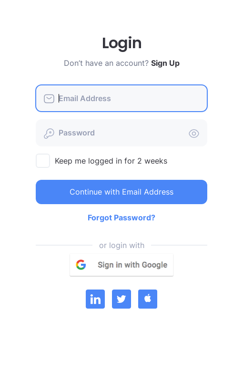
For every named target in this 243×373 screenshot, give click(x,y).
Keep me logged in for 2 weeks (111, 161)
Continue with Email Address (121, 192)
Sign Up (165, 63)
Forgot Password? (121, 217)
